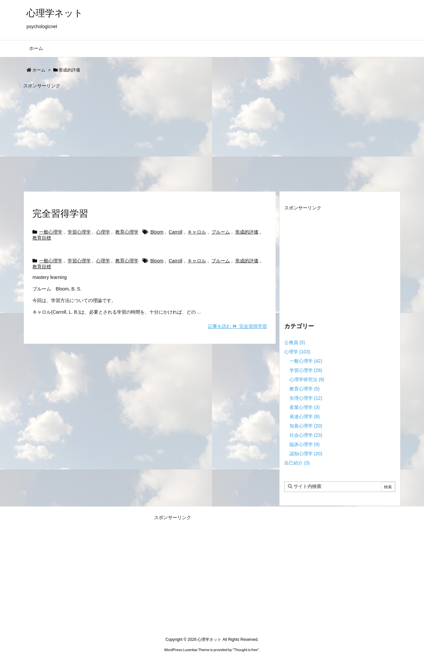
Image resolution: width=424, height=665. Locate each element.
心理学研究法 (307, 379)
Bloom (157, 232)
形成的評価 (246, 232)
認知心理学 (306, 453)
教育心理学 (126, 232)
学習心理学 (79, 232)
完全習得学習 (60, 213)
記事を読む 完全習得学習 (237, 326)
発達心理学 (305, 416)
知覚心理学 (306, 425)
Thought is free (245, 650)
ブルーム (220, 232)
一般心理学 (50, 232)
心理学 (103, 232)
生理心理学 (306, 398)
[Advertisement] (212, 137)
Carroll (175, 232)
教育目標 (41, 238)
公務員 (294, 342)
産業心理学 (305, 407)
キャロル (196, 232)
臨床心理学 (305, 444)
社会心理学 (306, 435)
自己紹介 (297, 463)
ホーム (38, 69)
